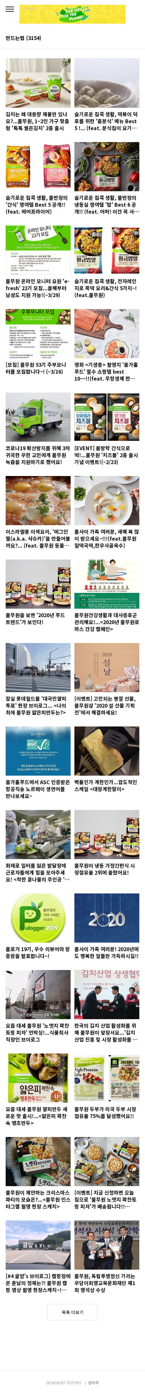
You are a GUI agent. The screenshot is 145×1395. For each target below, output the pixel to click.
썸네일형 (126, 38)
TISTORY (73, 1382)
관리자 (93, 1382)
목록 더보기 (73, 1312)
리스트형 (135, 38)
